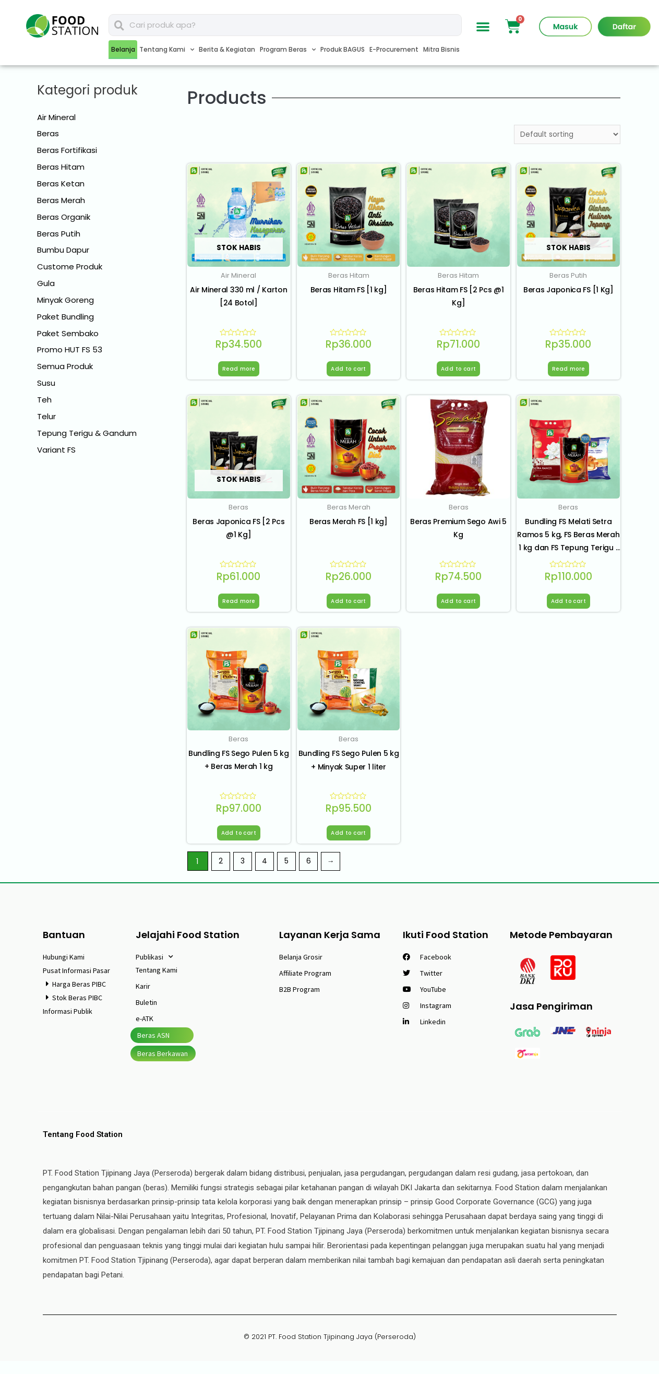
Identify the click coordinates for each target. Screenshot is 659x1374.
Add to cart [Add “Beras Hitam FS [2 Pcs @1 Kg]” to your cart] (458, 372)
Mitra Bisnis (441, 49)
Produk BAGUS (342, 49)
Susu (46, 382)
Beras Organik (63, 216)
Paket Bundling (65, 316)
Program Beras (288, 49)
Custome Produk (69, 266)
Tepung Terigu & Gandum (87, 433)
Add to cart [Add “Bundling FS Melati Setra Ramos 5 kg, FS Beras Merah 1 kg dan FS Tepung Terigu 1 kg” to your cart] (568, 607)
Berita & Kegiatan (227, 49)
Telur (46, 416)
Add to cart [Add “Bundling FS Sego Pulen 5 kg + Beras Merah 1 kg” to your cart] (238, 843)
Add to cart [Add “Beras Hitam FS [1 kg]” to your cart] (348, 372)
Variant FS (56, 449)
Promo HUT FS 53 (69, 349)
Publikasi (154, 970)
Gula (46, 283)
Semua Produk (65, 366)
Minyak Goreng (65, 299)
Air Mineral (56, 117)
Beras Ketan (61, 183)
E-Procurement (393, 49)
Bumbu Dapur (63, 249)
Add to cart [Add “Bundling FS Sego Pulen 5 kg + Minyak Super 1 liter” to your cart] (348, 843)
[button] (483, 26)
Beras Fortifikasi (67, 150)
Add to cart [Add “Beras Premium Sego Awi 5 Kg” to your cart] (458, 607)
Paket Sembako (68, 333)
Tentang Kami (166, 49)
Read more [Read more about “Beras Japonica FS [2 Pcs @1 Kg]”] (239, 607)
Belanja (123, 49)
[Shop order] (563, 135)
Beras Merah (61, 200)
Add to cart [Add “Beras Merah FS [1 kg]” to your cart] (348, 607)
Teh (44, 399)
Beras (48, 133)
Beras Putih (58, 233)
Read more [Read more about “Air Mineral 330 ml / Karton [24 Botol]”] (239, 372)
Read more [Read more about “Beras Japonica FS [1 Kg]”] (568, 372)
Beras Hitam (61, 166)
